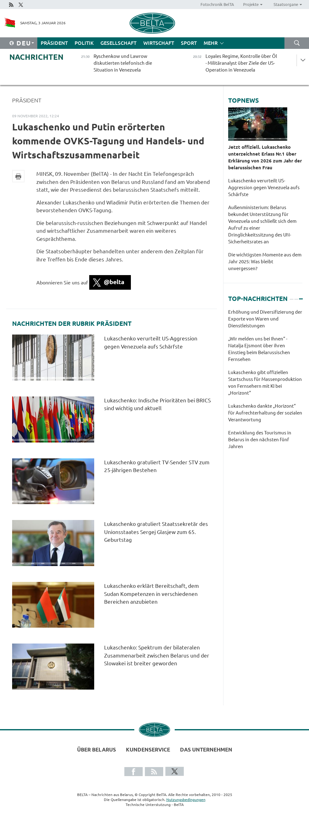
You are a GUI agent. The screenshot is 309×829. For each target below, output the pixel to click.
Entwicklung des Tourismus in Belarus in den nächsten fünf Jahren (259, 439)
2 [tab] (296, 296)
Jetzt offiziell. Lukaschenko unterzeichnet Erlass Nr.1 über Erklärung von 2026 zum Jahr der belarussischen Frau (265, 157)
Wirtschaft (158, 43)
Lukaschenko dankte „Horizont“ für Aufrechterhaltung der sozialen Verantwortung (265, 412)
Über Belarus (96, 749)
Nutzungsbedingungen (185, 800)
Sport (189, 43)
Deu (23, 43)
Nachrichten (36, 57)
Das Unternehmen (206, 749)
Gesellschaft (118, 43)
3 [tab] (301, 296)
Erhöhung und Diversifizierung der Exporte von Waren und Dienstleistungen (265, 318)
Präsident (54, 43)
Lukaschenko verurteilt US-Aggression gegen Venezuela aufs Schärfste (264, 187)
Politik (84, 43)
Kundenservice (148, 749)
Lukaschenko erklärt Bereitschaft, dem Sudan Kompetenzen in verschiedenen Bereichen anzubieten (151, 594)
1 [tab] (291, 296)
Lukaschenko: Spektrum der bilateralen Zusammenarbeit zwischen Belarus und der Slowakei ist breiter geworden (156, 655)
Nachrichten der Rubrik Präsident (71, 324)
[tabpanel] (265, 382)
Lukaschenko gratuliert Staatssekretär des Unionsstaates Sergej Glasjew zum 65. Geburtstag (156, 532)
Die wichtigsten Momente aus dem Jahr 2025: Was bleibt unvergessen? (265, 261)
